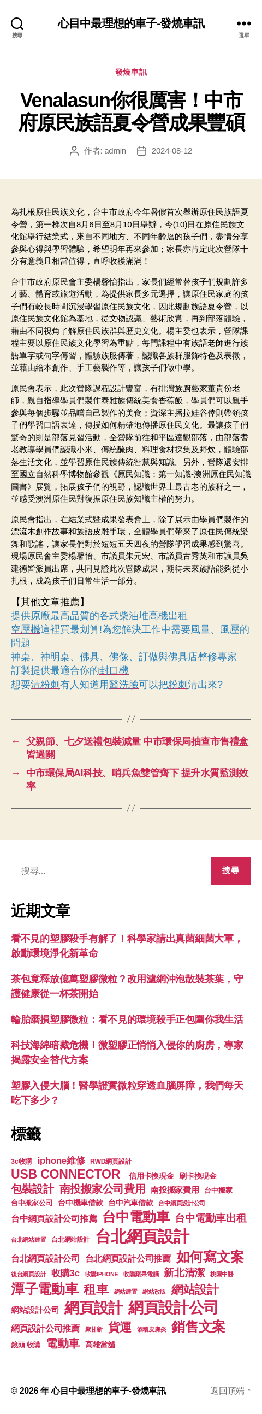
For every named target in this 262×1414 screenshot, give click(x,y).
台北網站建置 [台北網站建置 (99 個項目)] (28, 1239)
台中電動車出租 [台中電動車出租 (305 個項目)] (210, 1218)
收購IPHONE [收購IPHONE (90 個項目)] (101, 1274)
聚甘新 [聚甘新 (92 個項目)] (94, 1329)
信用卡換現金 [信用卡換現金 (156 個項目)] (151, 1175)
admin (115, 150)
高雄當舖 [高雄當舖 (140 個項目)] (100, 1345)
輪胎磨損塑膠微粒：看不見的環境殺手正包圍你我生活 (127, 1019)
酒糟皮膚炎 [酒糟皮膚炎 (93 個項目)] (151, 1329)
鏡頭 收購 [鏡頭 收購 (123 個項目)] (25, 1345)
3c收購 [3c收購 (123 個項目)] (21, 1161)
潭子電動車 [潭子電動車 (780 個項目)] (45, 1289)
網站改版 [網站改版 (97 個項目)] (154, 1291)
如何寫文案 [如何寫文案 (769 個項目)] (210, 1257)
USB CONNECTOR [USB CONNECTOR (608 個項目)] (67, 1174)
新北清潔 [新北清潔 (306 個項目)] (184, 1273)
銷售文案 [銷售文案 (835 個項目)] (198, 1326)
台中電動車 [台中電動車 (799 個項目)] (136, 1216)
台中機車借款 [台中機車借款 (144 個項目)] (80, 1203)
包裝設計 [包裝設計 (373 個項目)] (32, 1189)
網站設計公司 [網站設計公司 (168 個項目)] (35, 1310)
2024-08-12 (172, 150)
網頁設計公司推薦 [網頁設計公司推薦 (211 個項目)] (45, 1328)
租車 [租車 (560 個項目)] (96, 1289)
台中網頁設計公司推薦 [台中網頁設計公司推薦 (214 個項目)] (54, 1218)
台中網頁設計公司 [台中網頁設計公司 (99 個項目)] (181, 1203)
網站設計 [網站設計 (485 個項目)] (195, 1290)
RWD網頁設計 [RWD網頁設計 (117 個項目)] (110, 1161)
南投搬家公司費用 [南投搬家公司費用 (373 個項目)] (102, 1189)
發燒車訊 (131, 72)
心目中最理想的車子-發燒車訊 (131, 23)
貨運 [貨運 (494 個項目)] (120, 1327)
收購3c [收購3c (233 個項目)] (65, 1273)
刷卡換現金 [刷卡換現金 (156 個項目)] (198, 1175)
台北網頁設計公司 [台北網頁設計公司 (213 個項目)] (45, 1258)
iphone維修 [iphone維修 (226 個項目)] (61, 1161)
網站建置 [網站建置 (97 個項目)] (126, 1291)
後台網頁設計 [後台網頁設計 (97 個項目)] (28, 1274)
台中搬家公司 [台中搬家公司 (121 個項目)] (31, 1203)
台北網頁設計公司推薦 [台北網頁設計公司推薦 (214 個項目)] (128, 1258)
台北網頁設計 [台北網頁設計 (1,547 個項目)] (142, 1236)
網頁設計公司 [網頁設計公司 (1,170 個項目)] (173, 1307)
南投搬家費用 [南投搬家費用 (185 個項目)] (175, 1189)
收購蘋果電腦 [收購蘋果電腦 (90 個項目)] (140, 1274)
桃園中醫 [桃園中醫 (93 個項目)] (222, 1274)
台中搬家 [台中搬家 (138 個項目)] (218, 1190)
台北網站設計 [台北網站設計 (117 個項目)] (70, 1240)
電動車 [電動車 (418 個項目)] (63, 1343)
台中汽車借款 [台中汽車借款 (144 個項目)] (130, 1203)
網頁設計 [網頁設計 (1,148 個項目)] (93, 1307)
